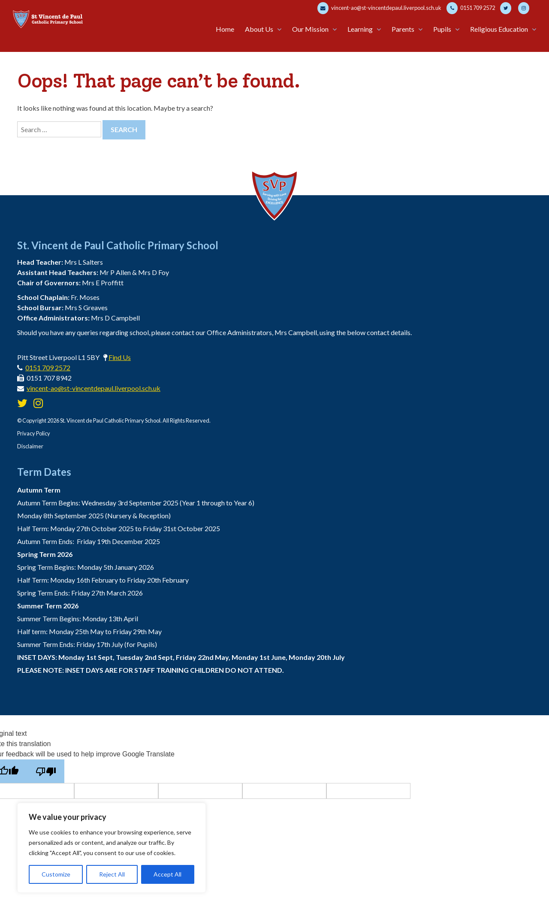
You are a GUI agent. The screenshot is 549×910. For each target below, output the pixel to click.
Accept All (167, 874)
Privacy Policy (33, 433)
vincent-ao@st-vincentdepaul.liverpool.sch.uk (379, 8)
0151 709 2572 (470, 8)
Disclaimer (30, 446)
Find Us (120, 357)
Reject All (112, 874)
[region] (111, 848)
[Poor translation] (45, 771)
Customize (56, 874)
